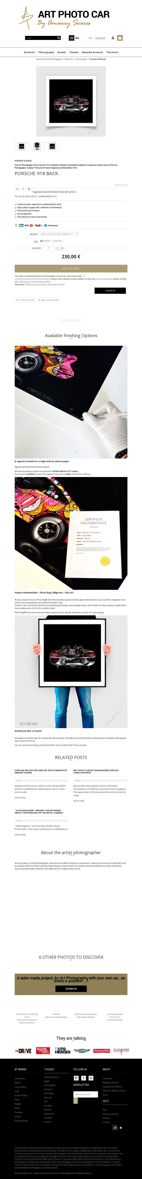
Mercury (48, 1097)
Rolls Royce (49, 1113)
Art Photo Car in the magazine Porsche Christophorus (96, 771)
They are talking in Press (114, 1090)
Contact (100, 38)
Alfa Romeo (20, 1078)
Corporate (107, 1078)
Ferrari (18, 1116)
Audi (17, 1091)
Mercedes (49, 1093)
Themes (74, 52)
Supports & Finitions (112, 1086)
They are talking (71, 1038)
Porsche (48, 1105)
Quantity (36, 248)
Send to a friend (27, 300)
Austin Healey (21, 1095)
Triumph (48, 1117)
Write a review (121, 185)
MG (45, 1101)
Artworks (29, 52)
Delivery (106, 1118)
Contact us (110, 290)
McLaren (48, 1089)
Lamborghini (50, 1085)
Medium (34, 234)
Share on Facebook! (50, 300)
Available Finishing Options (71, 335)
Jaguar (47, 1081)
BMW (17, 1099)
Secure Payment (110, 1114)
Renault (47, 1109)
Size (36, 241)
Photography (46, 52)
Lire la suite (20, 797)
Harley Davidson (51, 1077)
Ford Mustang (21, 1120)
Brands (62, 52)
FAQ (105, 1110)
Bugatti (18, 1103)
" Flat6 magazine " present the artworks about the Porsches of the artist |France (39, 811)
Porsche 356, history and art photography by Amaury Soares (41, 771)
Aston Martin (20, 1086)
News (19, 780)
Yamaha (47, 1121)
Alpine (18, 1082)
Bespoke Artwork (92, 52)
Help (90, 38)
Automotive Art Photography (49, 59)
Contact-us (71, 988)
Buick (17, 1108)
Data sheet (71, 320)
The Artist (112, 52)
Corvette (19, 1112)
